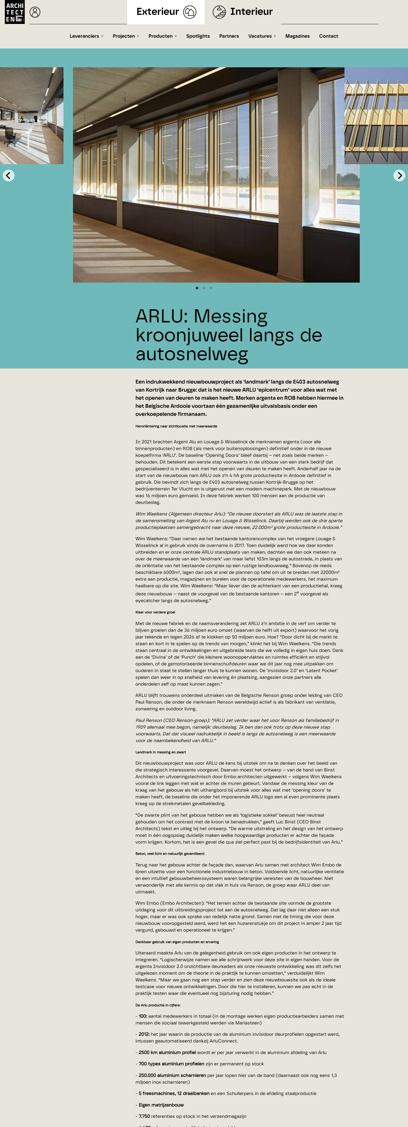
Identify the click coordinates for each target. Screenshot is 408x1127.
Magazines (297, 36)
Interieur (251, 12)
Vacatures (260, 36)
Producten (161, 36)
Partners (229, 36)
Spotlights (198, 36)
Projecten (124, 36)
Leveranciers (84, 36)
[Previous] (9, 175)
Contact (328, 36)
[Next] (399, 175)
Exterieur (158, 12)
